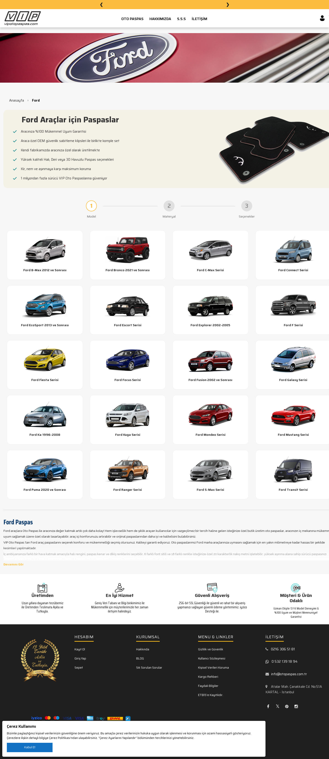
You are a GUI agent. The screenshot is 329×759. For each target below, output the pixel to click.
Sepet (78, 667)
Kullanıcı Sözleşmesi (211, 658)
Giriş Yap (80, 658)
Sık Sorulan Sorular (149, 667)
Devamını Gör (13, 564)
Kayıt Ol (79, 649)
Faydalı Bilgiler (208, 685)
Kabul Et (29, 747)
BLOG (140, 658)
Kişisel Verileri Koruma (213, 667)
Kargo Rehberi (208, 676)
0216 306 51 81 (283, 649)
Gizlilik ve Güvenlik (210, 649)
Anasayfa (16, 100)
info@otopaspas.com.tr (289, 674)
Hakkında (142, 649)
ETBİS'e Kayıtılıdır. (210, 695)
